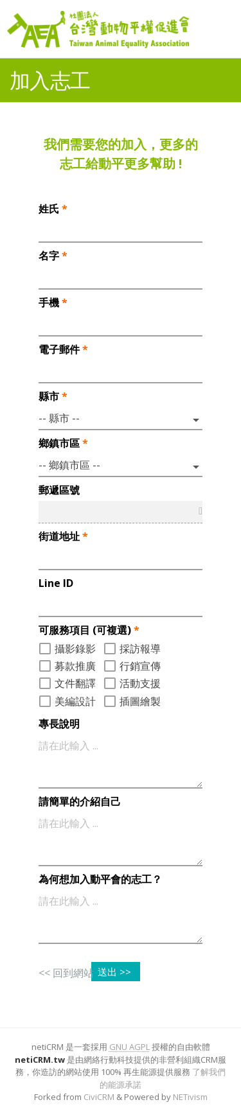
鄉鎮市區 (63, 443)
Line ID (56, 583)
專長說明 (59, 724)
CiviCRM (99, 1097)
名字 (53, 256)
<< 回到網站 (66, 973)
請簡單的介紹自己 (80, 801)
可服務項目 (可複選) (89, 630)
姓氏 (53, 209)
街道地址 (63, 536)
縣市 (53, 396)
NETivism (190, 1097)
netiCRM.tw (40, 1059)
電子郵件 (63, 349)
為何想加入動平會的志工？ (100, 879)
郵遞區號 (59, 490)
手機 (53, 302)
